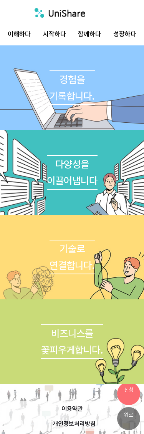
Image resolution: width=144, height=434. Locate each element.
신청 (128, 390)
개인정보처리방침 (74, 423)
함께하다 (89, 34)
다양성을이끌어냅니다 (72, 172)
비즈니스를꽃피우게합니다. (72, 341)
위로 (128, 415)
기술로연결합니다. (72, 257)
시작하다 (54, 34)
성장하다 (124, 34)
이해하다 (19, 34)
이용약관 (72, 408)
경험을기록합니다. (72, 87)
